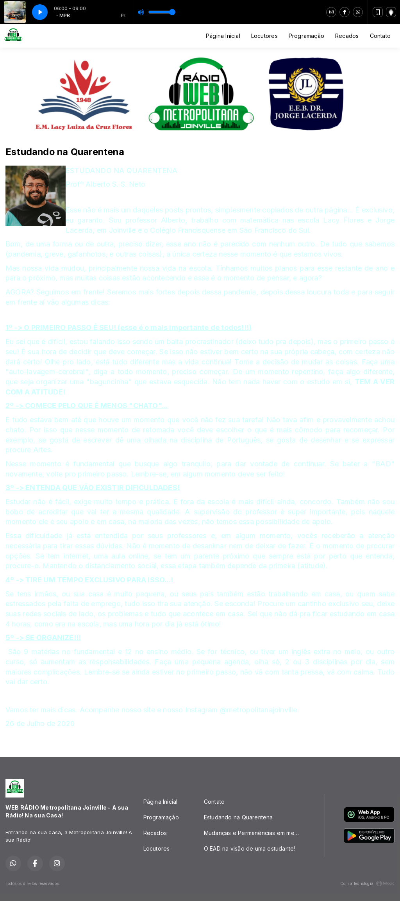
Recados (347, 35)
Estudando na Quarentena (238, 817)
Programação (306, 35)
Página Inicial (223, 35)
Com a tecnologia (367, 883)
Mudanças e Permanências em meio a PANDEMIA (255, 833)
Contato (380, 35)
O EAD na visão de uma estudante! (249, 848)
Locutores (264, 35)
